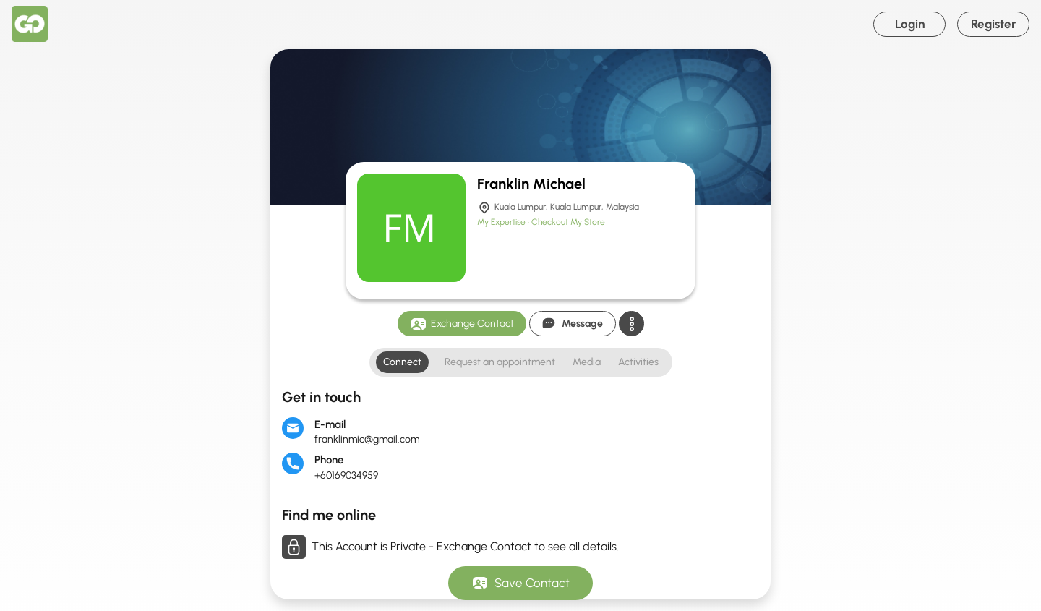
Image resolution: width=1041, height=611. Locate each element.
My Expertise (502, 222)
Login (910, 24)
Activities (638, 362)
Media (587, 362)
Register (993, 24)
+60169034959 (346, 475)
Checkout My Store (568, 222)
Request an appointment (500, 362)
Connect (402, 362)
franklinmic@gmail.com (366, 439)
